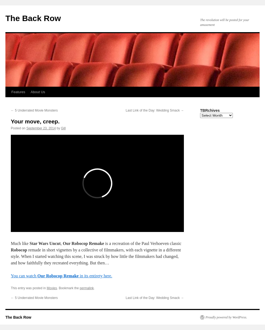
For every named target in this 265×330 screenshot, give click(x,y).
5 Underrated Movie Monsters (34, 110)
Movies (52, 288)
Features (18, 92)
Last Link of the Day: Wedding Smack (155, 110)
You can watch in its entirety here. (61, 276)
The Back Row (33, 18)
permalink (87, 288)
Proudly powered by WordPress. (226, 317)
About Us (38, 92)
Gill (63, 128)
